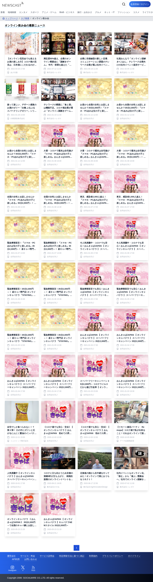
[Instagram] (12, 569)
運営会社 (11, 556)
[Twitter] (23, 569)
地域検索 (12, 12)
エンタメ (23, 12)
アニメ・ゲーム (49, 12)
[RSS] (33, 569)
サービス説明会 (47, 556)
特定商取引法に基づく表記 (71, 556)
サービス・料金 (27, 556)
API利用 (16, 559)
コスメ (136, 12)
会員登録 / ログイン (139, 4)
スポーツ (34, 12)
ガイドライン (134, 556)
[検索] (122, 4)
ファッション (124, 12)
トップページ (10, 18)
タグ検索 (25, 18)
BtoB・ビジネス (66, 12)
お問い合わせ (30, 559)
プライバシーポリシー (112, 556)
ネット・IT (109, 12)
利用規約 (93, 556)
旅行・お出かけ (84, 12)
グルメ (98, 12)
